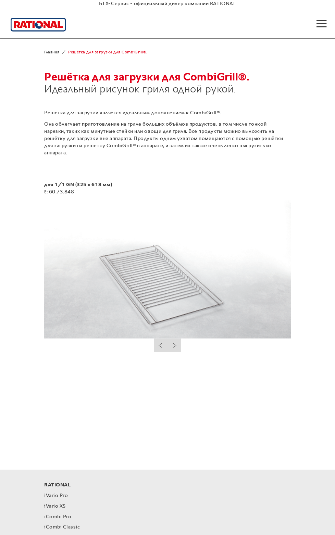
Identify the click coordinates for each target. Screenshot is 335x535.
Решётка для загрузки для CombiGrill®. (107, 52)
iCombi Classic (62, 527)
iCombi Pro (57, 516)
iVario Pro (56, 495)
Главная (52, 52)
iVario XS (55, 506)
